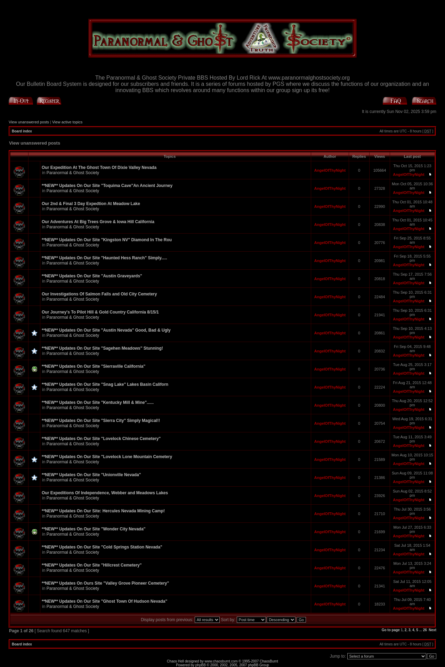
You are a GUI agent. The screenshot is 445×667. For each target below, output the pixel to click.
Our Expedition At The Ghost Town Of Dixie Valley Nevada (99, 167)
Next (432, 630)
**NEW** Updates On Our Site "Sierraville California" (93, 366)
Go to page (391, 630)
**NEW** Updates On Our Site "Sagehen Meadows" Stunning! (102, 348)
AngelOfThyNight (330, 170)
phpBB (200, 665)
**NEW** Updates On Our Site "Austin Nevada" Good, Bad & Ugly (106, 330)
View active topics (67, 122)
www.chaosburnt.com (221, 661)
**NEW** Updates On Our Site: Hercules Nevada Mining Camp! (103, 511)
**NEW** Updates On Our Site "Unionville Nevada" (91, 474)
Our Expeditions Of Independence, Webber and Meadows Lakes (105, 492)
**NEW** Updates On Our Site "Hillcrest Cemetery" (91, 565)
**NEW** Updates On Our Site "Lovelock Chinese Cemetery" (101, 438)
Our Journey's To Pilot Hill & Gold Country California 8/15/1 (100, 312)
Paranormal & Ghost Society (73, 172)
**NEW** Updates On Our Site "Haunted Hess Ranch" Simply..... (104, 257)
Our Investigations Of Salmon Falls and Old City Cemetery (99, 294)
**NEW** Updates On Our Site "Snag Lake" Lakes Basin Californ (105, 384)
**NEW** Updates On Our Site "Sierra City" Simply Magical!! (101, 420)
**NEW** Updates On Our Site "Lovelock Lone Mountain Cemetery (107, 456)
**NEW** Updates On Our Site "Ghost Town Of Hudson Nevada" (104, 601)
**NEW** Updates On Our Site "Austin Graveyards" (92, 276)
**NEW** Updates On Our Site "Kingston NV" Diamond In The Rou (107, 239)
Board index (22, 131)
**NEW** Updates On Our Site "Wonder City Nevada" (94, 529)
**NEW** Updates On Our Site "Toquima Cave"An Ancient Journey (107, 185)
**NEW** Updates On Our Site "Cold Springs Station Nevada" (102, 547)
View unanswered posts (29, 122)
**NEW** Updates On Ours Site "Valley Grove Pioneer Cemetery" (105, 583)
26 (425, 630)
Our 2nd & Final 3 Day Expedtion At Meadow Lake (91, 203)
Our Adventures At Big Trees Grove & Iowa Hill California (98, 221)
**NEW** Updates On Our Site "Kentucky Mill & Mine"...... (98, 402)
